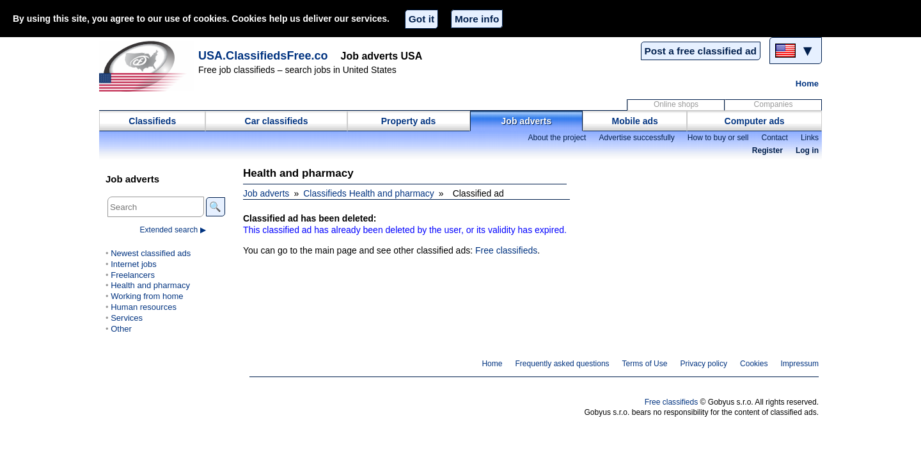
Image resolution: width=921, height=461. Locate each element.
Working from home (147, 296)
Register (767, 150)
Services (127, 318)
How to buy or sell (718, 137)
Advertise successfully (636, 137)
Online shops (676, 104)
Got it (421, 18)
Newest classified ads (151, 253)
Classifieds (152, 121)
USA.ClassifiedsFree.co (263, 55)
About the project (557, 137)
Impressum (800, 363)
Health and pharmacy (150, 285)
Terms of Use (645, 363)
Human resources (144, 307)
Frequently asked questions (562, 363)
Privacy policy (703, 363)
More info (477, 18)
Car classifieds (276, 121)
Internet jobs (134, 264)
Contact (774, 137)
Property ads (408, 121)
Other (121, 329)
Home (807, 83)
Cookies (753, 363)
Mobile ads (635, 121)
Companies (773, 104)
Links (810, 137)
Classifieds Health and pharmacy (368, 193)
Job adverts (526, 121)
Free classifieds (506, 250)
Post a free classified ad (701, 50)
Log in (807, 150)
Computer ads (755, 121)
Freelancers (133, 275)
